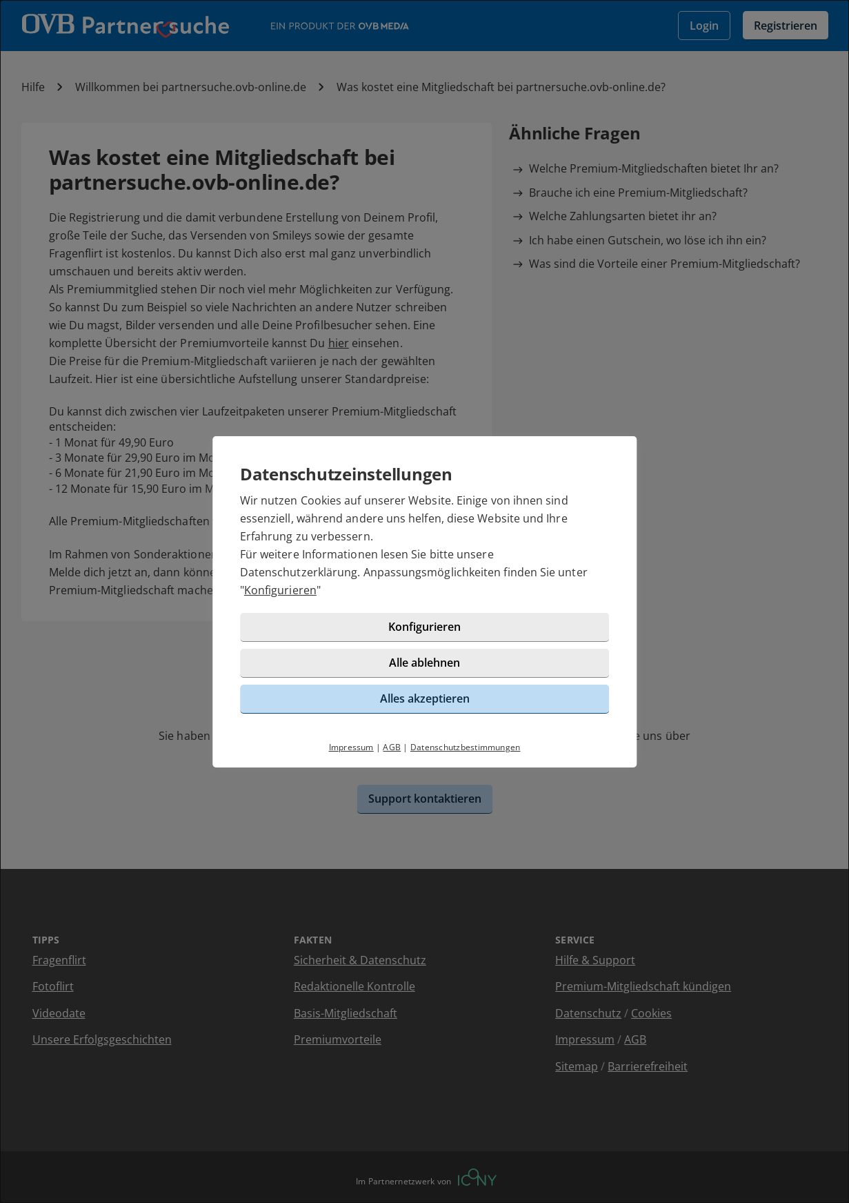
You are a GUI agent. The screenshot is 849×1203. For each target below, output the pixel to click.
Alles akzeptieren (425, 698)
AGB (392, 747)
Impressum (351, 747)
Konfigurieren (280, 590)
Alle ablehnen (424, 662)
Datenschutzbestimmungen (465, 747)
